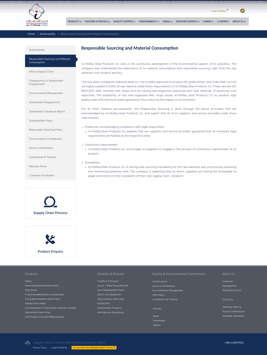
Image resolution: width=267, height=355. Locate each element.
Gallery (157, 325)
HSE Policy (158, 295)
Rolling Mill (103, 303)
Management (229, 286)
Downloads (159, 321)
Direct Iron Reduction (109, 295)
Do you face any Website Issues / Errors (94, 347)
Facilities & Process (108, 281)
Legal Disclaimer (59, 348)
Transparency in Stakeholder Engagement (46, 82)
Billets (28, 281)
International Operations (110, 312)
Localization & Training (42, 157)
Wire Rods (31, 290)
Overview (227, 281)
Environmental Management (46, 93)
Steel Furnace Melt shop (110, 299)
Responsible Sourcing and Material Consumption (90, 34)
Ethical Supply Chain (41, 72)
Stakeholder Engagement (44, 102)
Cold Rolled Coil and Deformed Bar (44, 317)
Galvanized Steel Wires (37, 312)
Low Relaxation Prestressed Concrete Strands (50, 308)
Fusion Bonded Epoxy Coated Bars (44, 295)
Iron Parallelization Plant (110, 290)
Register (222, 10)
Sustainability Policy (41, 121)
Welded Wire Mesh (35, 303)
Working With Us (231, 307)
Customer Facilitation (41, 175)
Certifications (159, 282)
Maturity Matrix (38, 166)
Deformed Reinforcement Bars (42, 286)
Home (31, 34)
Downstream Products (109, 308)
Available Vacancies (233, 316)
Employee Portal (231, 290)
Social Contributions (41, 148)
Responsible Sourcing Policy (45, 130)
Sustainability (47, 34)
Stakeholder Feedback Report (47, 112)
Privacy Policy (40, 348)
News (156, 316)
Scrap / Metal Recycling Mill (112, 286)
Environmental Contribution (45, 139)
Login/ (215, 10)
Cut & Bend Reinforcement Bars (42, 299)
